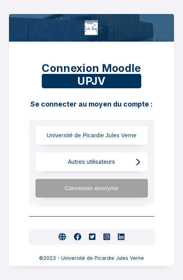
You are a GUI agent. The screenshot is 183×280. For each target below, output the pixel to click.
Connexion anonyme (102, 188)
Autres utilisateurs (104, 162)
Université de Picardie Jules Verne (91, 135)
